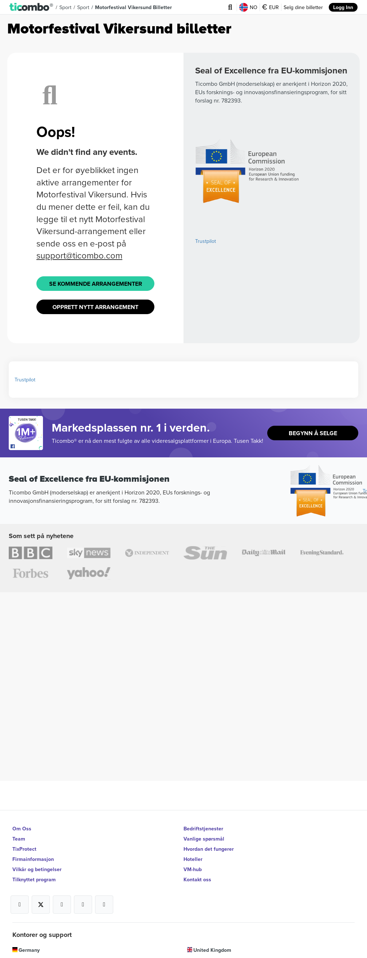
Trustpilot (205, 241)
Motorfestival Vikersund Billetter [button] (133, 7)
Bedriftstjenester (203, 828)
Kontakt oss (197, 879)
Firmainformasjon (33, 859)
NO (248, 7)
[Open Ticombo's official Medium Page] (83, 904)
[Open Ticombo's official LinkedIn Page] (104, 904)
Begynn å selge (313, 433)
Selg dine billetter (303, 7)
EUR (270, 7)
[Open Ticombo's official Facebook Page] (27, 446)
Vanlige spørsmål (204, 838)
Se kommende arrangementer (95, 284)
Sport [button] (65, 7)
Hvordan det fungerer (209, 849)
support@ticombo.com (79, 255)
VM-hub (193, 869)
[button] (31, 7)
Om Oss (21, 828)
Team (18, 838)
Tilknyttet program (34, 879)
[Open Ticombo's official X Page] (41, 904)
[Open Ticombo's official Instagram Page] (62, 904)
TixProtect (24, 849)
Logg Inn (343, 7)
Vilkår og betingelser (37, 869)
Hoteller (193, 859)
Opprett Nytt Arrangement (95, 307)
